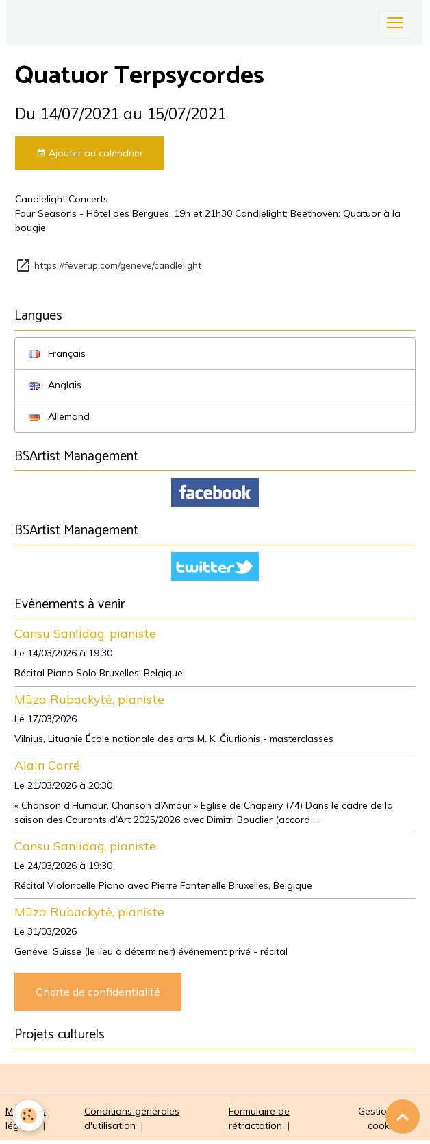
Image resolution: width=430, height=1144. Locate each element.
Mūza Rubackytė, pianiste (89, 698)
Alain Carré (47, 764)
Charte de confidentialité (98, 992)
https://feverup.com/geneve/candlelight (117, 265)
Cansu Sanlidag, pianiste (85, 633)
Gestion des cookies (385, 1118)
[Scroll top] (402, 1116)
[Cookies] (29, 1115)
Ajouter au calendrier (89, 153)
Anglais (55, 385)
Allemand (59, 416)
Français (57, 353)
